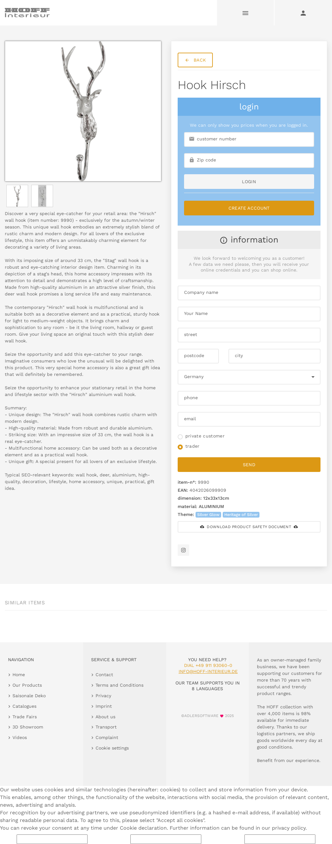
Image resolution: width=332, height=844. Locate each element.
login (249, 181)
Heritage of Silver (241, 514)
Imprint (104, 706)
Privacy (103, 695)
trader (192, 446)
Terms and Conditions (119, 685)
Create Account (249, 208)
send (249, 464)
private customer (205, 435)
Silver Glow (208, 514)
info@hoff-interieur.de (208, 671)
